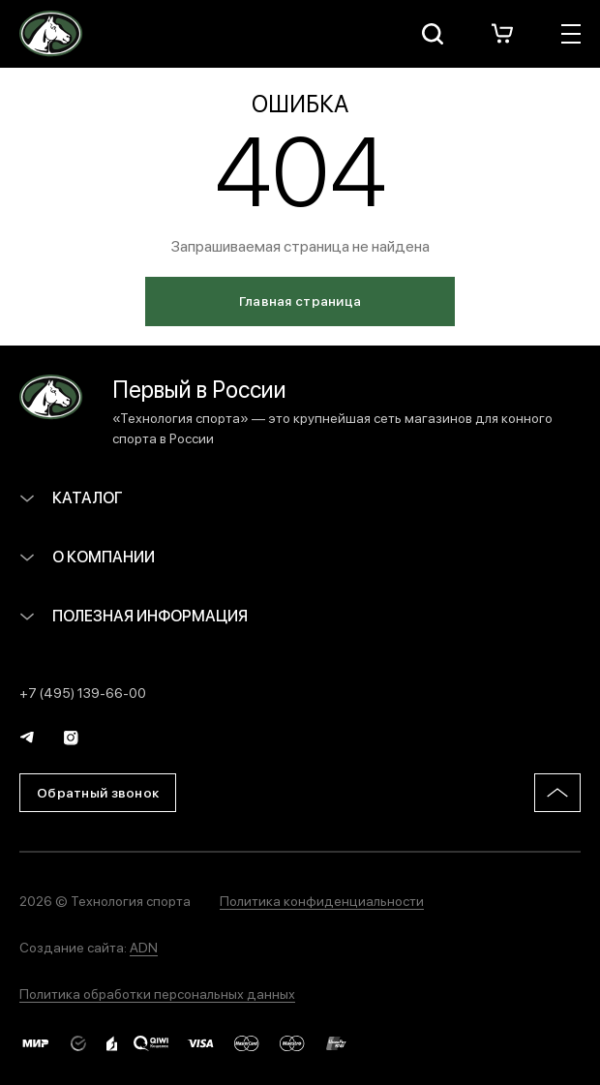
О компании (87, 556)
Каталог (71, 497)
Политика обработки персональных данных (157, 993)
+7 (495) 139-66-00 (82, 692)
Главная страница (300, 300)
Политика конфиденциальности (322, 900)
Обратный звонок (98, 791)
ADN (144, 946)
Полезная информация (133, 615)
